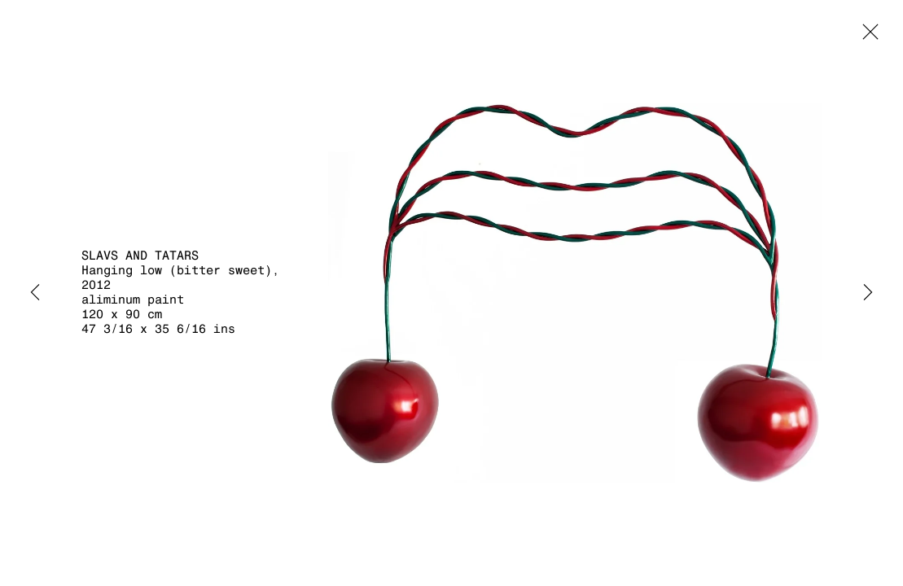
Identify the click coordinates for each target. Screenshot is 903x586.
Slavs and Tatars (140, 255)
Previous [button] (35, 293)
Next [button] (868, 293)
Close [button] (866, 36)
